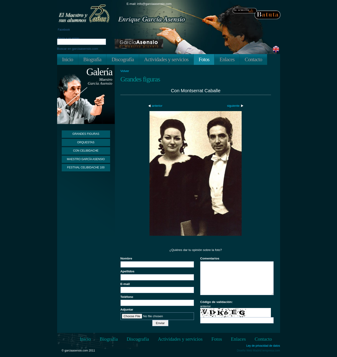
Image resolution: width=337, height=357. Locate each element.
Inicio (67, 59)
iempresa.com (271, 350)
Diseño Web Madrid (249, 350)
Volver (124, 71)
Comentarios (209, 258)
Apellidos (127, 271)
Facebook (63, 29)
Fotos (204, 59)
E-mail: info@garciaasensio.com (149, 4)
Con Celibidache (85, 150)
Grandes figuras (85, 133)
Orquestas (85, 142)
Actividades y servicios (166, 59)
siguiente (233, 105)
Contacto (253, 59)
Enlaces (227, 59)
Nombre (126, 258)
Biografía (92, 59)
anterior (157, 105)
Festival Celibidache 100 (85, 167)
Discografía (122, 59)
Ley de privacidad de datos (263, 345)
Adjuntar (126, 309)
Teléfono (126, 297)
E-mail (125, 284)
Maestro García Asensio (86, 159)
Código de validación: (216, 302)
